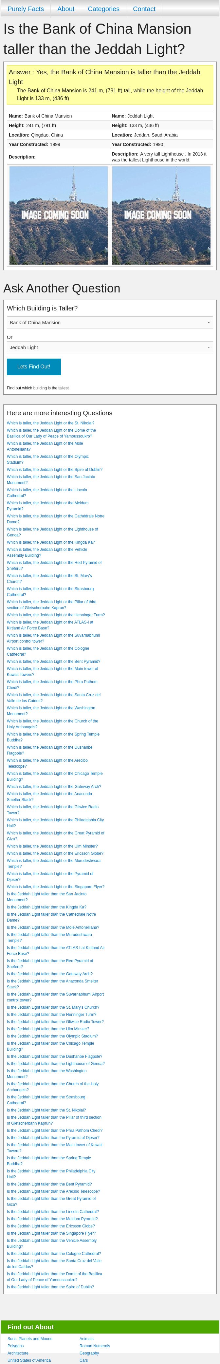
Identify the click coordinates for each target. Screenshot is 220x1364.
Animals (87, 1338)
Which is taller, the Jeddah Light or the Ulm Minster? (52, 846)
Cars (84, 1360)
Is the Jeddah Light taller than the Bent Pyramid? (49, 1184)
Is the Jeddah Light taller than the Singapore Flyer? (51, 1233)
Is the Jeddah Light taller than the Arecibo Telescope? (53, 1191)
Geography (89, 1353)
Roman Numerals (95, 1346)
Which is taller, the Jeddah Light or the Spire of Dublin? (54, 469)
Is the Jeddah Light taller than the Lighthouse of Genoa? (56, 1063)
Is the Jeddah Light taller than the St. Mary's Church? (53, 1007)
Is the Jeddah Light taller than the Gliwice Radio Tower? (55, 1021)
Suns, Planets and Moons (30, 1338)
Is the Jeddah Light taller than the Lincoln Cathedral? (53, 1211)
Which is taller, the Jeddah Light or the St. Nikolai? (50, 423)
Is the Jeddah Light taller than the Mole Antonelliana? (53, 927)
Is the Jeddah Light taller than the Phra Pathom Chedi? (54, 1130)
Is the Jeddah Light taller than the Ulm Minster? (48, 1029)
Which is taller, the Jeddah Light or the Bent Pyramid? (54, 661)
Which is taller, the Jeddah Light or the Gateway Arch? (54, 786)
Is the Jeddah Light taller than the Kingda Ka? (46, 907)
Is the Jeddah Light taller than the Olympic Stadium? (52, 1036)
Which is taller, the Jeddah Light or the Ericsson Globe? (55, 853)
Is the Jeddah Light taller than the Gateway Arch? (50, 974)
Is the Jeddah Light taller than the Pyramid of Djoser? (53, 1137)
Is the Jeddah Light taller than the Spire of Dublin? (50, 1287)
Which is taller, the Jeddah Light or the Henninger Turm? (56, 615)
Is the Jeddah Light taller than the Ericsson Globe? (51, 1226)
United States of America (29, 1360)
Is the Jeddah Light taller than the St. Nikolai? (46, 1110)
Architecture (18, 1353)
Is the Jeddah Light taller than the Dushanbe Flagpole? (54, 1056)
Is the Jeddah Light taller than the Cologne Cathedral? (54, 1253)
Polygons (16, 1346)
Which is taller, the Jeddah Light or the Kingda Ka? (51, 542)
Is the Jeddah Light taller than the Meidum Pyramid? (52, 1219)
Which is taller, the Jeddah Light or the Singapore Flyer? (55, 887)
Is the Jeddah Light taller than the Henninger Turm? (52, 1014)
